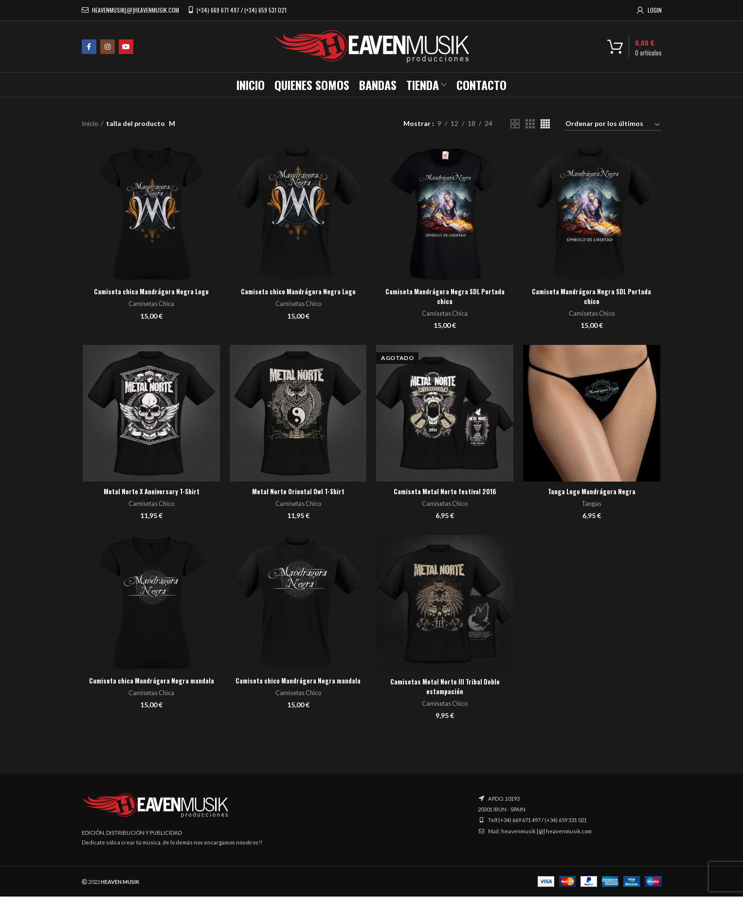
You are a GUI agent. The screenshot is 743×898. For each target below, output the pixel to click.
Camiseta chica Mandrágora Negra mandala (150, 687)
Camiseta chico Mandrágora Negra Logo (298, 292)
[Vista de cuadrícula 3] (530, 123)
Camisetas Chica (150, 304)
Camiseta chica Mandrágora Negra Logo (150, 292)
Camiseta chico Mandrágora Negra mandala (298, 687)
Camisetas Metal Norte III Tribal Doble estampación (445, 688)
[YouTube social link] (126, 46)
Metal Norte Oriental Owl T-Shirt (298, 492)
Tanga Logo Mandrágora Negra (592, 492)
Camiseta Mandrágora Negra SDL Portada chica (445, 297)
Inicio (90, 123)
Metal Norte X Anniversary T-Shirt (150, 492)
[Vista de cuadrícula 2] (515, 123)
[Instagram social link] (107, 46)
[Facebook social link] (89, 46)
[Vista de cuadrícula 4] (545, 123)
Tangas (593, 504)
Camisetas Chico (298, 304)
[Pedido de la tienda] (613, 125)
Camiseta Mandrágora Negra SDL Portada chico (592, 297)
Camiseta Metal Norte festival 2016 (445, 492)
